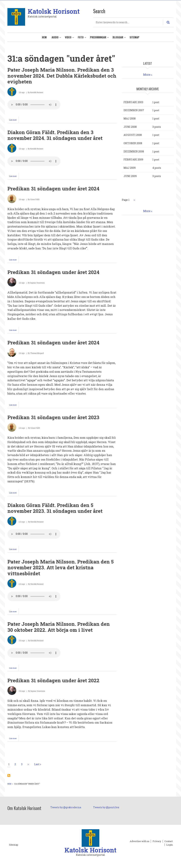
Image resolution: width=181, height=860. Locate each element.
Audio (55, 37)
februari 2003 (133, 102)
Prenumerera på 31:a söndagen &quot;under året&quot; (8, 775)
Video (68, 37)
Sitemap (134, 37)
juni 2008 (130, 126)
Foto (81, 37)
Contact (168, 841)
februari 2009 (133, 159)
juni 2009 (130, 176)
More (146, 74)
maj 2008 (130, 118)
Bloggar (118, 37)
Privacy (157, 841)
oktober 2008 (133, 143)
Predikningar (98, 37)
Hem (44, 37)
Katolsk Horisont (54, 11)
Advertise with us (139, 841)
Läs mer (14, 120)
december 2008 (134, 151)
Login (169, 844)
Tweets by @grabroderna (65, 807)
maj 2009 (130, 167)
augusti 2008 (133, 135)
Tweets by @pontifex (106, 807)
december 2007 (134, 110)
